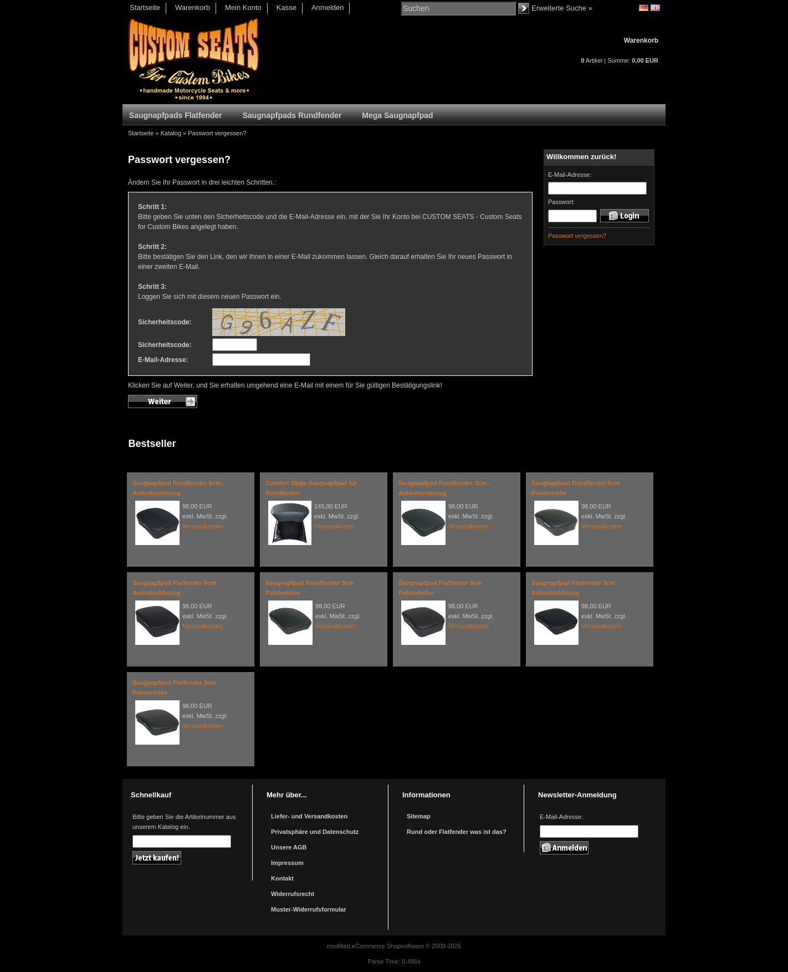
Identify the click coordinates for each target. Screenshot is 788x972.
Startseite (145, 7)
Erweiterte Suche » (561, 8)
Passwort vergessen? (217, 133)
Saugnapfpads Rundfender (292, 115)
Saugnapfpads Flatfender (175, 115)
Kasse (286, 7)
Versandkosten (202, 526)
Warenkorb (192, 7)
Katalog (171, 133)
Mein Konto (243, 7)
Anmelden (327, 7)
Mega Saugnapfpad (397, 115)
